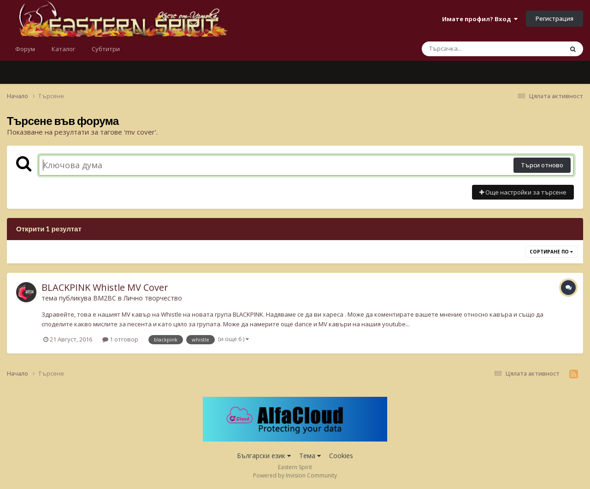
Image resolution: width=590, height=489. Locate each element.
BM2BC (104, 298)
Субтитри (106, 49)
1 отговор (120, 339)
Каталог (63, 49)
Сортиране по (551, 251)
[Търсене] (468, 48)
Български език (264, 455)
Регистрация (554, 18)
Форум (25, 49)
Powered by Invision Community (295, 475)
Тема (310, 455)
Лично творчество (153, 298)
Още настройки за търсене (522, 192)
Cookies (341, 455)
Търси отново (542, 165)
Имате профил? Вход (480, 19)
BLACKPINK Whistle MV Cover (104, 287)
